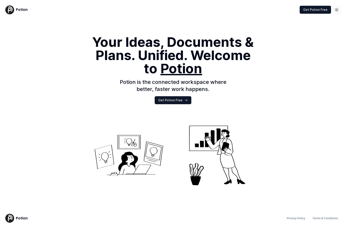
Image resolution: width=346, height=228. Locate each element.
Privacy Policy (296, 218)
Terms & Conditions (325, 218)
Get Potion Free (315, 9)
